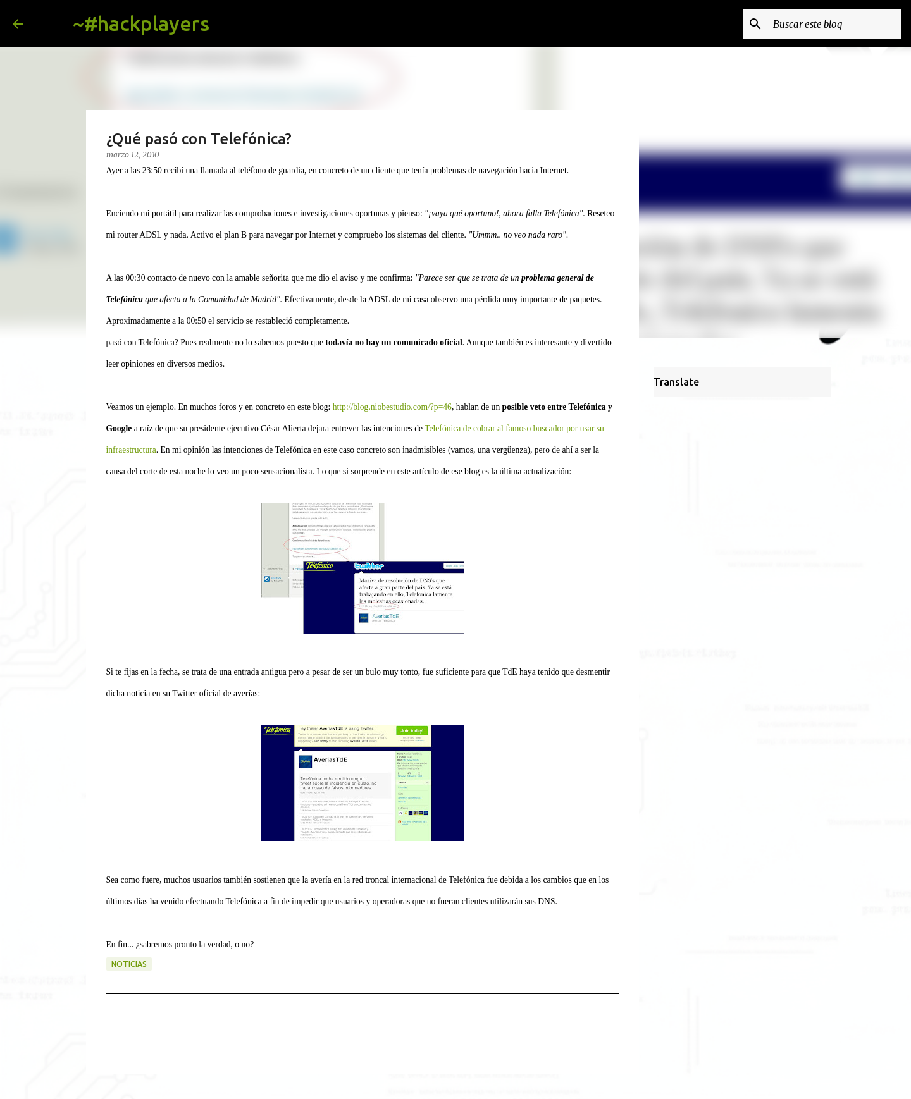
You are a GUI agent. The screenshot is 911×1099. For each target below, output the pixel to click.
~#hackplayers (141, 23)
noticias (129, 964)
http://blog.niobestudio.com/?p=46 (392, 407)
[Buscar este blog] (834, 24)
